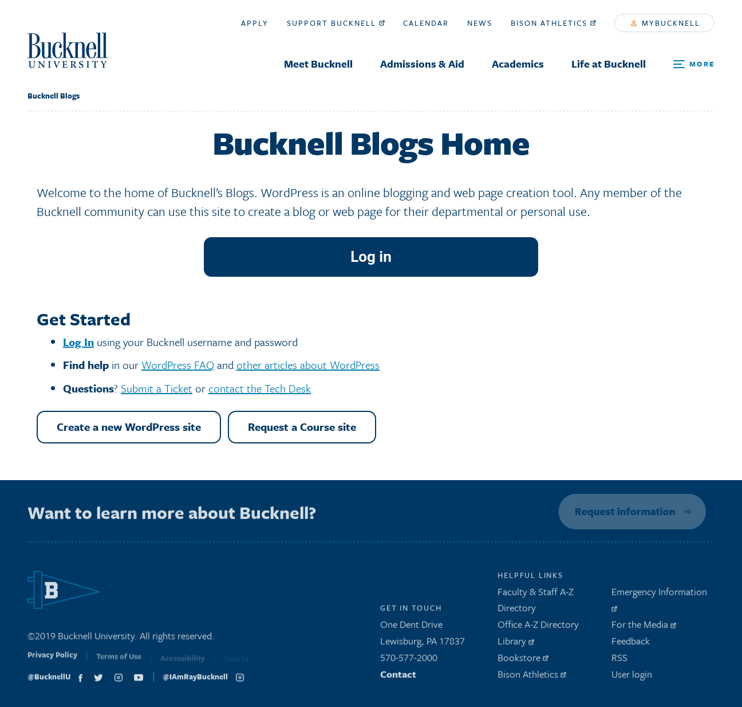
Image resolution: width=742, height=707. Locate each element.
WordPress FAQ (177, 364)
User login (631, 677)
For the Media (643, 627)
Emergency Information (659, 601)
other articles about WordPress (308, 364)
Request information (623, 511)
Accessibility (182, 661)
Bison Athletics (553, 23)
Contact (398, 677)
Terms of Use (118, 661)
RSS (619, 660)
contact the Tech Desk (259, 388)
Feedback (630, 644)
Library (516, 644)
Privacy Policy (52, 660)
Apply (255, 23)
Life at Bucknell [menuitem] (608, 63)
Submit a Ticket (156, 388)
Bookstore (523, 660)
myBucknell (665, 23)
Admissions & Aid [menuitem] (422, 63)
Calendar (426, 23)
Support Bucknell (336, 23)
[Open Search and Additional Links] (694, 64)
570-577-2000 (408, 660)
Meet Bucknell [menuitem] (318, 63)
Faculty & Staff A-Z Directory (536, 602)
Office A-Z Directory (538, 627)
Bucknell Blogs (53, 95)
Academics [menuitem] (518, 63)
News (479, 23)
